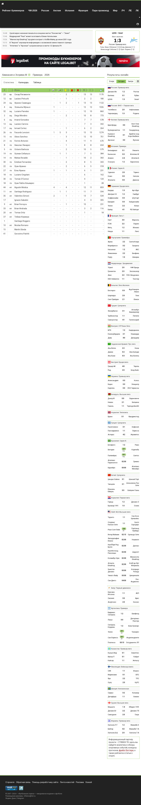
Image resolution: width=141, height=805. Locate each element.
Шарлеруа (112, 296)
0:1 (123, 95)
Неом (137, 348)
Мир (115, 10)
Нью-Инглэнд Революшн (113, 552)
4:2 (124, 435)
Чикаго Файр (113, 575)
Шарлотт (135, 552)
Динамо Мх (112, 92)
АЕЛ (137, 593)
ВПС (137, 675)
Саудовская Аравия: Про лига (123, 344)
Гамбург (136, 194)
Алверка (135, 257)
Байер (110, 210)
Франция (83, 10)
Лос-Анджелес (135, 580)
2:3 (123, 271)
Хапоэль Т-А (134, 733)
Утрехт (110, 267)
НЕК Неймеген (113, 279)
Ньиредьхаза (134, 330)
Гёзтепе (136, 316)
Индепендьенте (133, 638)
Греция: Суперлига (118, 423)
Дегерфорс (112, 697)
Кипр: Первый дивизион (121, 588)
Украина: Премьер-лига (120, 376)
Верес (110, 384)
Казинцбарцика (114, 334)
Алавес (111, 158)
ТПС (137, 678)
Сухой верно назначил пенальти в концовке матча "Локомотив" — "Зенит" (40, 33)
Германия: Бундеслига (120, 186)
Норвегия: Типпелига (119, 412)
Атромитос (135, 435)
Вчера (111, 81)
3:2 (124, 246)
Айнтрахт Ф (112, 194)
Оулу (110, 682)
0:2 (123, 154)
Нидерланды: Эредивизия (121, 263)
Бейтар (110, 729)
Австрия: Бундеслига (119, 362)
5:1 (123, 150)
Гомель (110, 406)
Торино (136, 172)
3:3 (123, 198)
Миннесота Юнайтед (134, 558)
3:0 (124, 125)
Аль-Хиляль (134, 356)
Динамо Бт (112, 711)
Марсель (135, 220)
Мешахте (111, 707)
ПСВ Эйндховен (132, 275)
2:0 (123, 110)
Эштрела (135, 246)
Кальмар (135, 693)
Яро (109, 678)
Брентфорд (112, 125)
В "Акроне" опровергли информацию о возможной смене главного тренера (41, 43)
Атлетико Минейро (135, 468)
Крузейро (111, 468)
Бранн (110, 417)
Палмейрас (112, 456)
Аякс (110, 275)
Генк (137, 296)
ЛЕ (130, 10)
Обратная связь (23, 782)
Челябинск (112, 110)
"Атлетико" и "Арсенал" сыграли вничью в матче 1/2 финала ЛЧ (36, 46)
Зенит (120, 33)
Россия (45, 10)
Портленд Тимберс (135, 530)
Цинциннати (134, 575)
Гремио (136, 462)
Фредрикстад (133, 417)
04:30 (124, 581)
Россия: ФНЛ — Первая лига (122, 106)
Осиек (136, 506)
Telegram (20, 798)
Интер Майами (113, 535)
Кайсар (111, 660)
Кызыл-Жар (112, 653)
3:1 (124, 135)
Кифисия (135, 427)
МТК (109, 330)
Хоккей (88, 782)
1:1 (124, 130)
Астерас (111, 435)
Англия (57, 10)
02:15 (124, 535)
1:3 (123, 99)
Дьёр (110, 338)
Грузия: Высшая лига (119, 703)
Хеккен (136, 697)
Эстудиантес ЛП (132, 643)
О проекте (9, 782)
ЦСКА (114, 33)
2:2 (123, 206)
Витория (111, 450)
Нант (110, 220)
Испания (69, 10)
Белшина (135, 402)
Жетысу (136, 660)
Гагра (137, 715)
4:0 (124, 338)
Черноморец (113, 113)
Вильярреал (112, 150)
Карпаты (111, 388)
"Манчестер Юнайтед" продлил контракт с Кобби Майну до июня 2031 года (40, 39)
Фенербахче (113, 311)
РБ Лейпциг (134, 210)
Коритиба (135, 450)
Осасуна (111, 162)
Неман (110, 402)
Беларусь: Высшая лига (120, 394)
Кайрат (136, 657)
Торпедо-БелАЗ (133, 406)
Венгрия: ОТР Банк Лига (120, 326)
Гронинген (112, 271)
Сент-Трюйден (113, 299)
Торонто (111, 517)
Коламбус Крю (113, 558)
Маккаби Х (135, 725)
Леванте (135, 150)
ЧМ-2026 (32, 10)
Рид (109, 370)
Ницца (110, 231)
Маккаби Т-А (134, 729)
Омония (111, 598)
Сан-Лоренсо (113, 638)
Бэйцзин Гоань (133, 490)
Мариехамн (112, 675)
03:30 (124, 570)
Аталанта (111, 180)
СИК (109, 671)
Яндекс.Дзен (10, 798)
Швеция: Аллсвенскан (120, 689)
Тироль (136, 366)
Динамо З (135, 502)
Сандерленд (134, 130)
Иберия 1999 (134, 707)
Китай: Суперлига (118, 475)
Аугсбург (135, 190)
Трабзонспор (113, 316)
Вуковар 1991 (113, 506)
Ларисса (135, 431)
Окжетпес (135, 653)
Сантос (136, 456)
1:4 (123, 707)
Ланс (137, 231)
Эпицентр (135, 384)
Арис (137, 598)
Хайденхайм (134, 202)
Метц (110, 228)
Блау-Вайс (135, 370)
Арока (110, 242)
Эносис (136, 602)
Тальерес (135, 632)
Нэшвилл (135, 540)
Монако (136, 228)
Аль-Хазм (111, 356)
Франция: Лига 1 (117, 216)
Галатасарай (134, 320)
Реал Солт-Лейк (114, 530)
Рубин (136, 95)
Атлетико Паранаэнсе (112, 461)
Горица (110, 502)
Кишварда (135, 334)
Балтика (111, 95)
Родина (136, 113)
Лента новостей (67, 782)
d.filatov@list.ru (29, 796)
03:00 (124, 468)
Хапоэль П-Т (112, 725)
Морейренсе (113, 246)
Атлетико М (134, 154)
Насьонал (111, 249)
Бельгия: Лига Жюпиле (120, 285)
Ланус (110, 620)
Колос (136, 380)
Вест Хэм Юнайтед (135, 125)
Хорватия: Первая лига (120, 498)
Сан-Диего (112, 581)
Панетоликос (113, 427)
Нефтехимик (134, 110)
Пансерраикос (113, 431)
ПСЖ (110, 224)
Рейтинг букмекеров (13, 10)
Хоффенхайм (113, 198)
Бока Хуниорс (133, 626)
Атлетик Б (135, 158)
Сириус (110, 693)
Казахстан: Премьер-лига (121, 649)
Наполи (136, 176)
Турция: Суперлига (118, 306)
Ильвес (136, 671)
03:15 (122, 643)
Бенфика (135, 253)
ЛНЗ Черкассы (133, 388)
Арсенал (111, 140)
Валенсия (112, 154)
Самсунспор (113, 320)
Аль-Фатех (112, 348)
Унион (110, 206)
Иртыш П (111, 657)
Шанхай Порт (134, 479)
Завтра (130, 81)
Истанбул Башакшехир (134, 311)
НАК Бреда (134, 267)
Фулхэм (136, 140)
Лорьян (136, 224)
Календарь (24, 82)
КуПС (137, 682)
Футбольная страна (26, 794)
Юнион (136, 299)
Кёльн (136, 206)
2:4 (123, 158)
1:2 (123, 92)
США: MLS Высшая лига (120, 512)
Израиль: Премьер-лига (120, 721)
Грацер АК (112, 366)
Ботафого (111, 445)
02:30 (124, 462)
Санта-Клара (134, 242)
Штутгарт (135, 198)
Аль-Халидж (134, 352)
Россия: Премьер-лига (117, 44)
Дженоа (136, 180)
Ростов (136, 92)
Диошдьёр (135, 338)
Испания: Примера (118, 146)
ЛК (137, 10)
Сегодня (121, 81)
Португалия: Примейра (120, 238)
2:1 (123, 299)
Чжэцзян (111, 484)
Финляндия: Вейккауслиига (122, 667)
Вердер (111, 190)
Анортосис (112, 602)
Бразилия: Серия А (118, 441)
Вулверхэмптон (114, 130)
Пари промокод (100, 10)
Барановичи (134, 398)
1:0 (124, 257)
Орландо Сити (133, 535)
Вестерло (111, 291)
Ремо (137, 445)
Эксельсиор (134, 271)
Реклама (80, 782)
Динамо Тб (134, 711)
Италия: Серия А (117, 168)
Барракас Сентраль (111, 613)
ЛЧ (122, 10)
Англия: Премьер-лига (120, 120)
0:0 (123, 176)
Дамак (110, 352)
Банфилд (135, 614)
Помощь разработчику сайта (45, 782)
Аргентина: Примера (119, 608)
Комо (110, 176)
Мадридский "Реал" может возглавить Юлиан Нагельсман (33, 36)
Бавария (111, 202)
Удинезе (111, 172)
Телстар (136, 279)
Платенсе (111, 643)
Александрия (113, 380)
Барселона (134, 162)
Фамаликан (112, 253)
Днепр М (111, 398)
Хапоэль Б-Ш (113, 733)
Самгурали (112, 715)
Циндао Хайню (113, 479)
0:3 (123, 356)
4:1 (123, 210)
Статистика (9, 82)
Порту (110, 257)
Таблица (37, 82)
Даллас (136, 546)
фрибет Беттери (126, 750)
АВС (137, 249)
